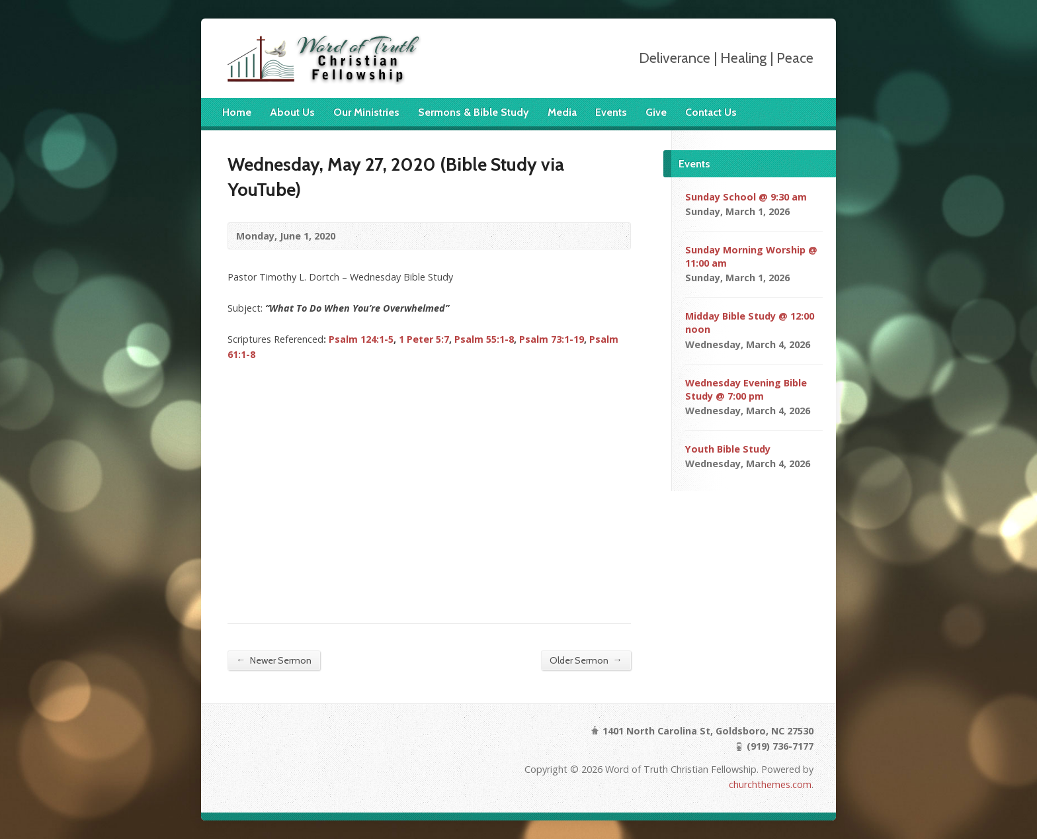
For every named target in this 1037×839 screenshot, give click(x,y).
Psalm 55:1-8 (484, 339)
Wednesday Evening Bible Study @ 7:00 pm (746, 389)
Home (236, 112)
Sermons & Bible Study (473, 112)
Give (656, 112)
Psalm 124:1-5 (361, 339)
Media (562, 112)
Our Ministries (366, 112)
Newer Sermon (273, 660)
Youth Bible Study (727, 449)
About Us (292, 112)
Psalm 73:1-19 (551, 339)
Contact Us (711, 112)
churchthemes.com (770, 784)
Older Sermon (586, 660)
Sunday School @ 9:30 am (746, 197)
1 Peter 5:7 (424, 339)
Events (611, 112)
